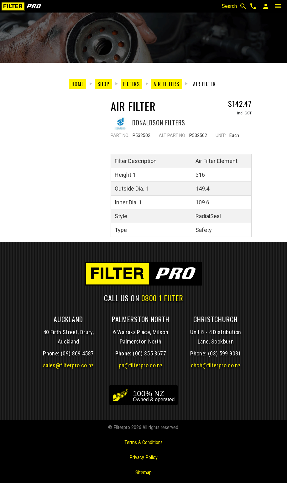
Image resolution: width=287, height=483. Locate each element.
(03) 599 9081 (224, 353)
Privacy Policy (143, 457)
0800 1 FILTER (162, 297)
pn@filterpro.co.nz (141, 365)
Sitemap (143, 472)
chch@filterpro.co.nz (216, 365)
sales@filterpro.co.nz (68, 365)
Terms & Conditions (143, 442)
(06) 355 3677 (149, 353)
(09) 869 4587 (77, 353)
